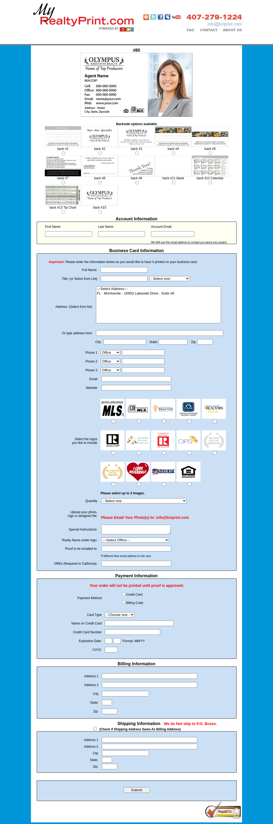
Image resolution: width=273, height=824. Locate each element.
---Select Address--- (158, 289)
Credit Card (134, 596)
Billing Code (134, 604)
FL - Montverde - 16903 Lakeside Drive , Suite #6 (158, 293)
